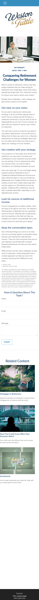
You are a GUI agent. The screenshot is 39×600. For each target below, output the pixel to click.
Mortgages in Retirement (10, 394)
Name (4, 299)
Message (5, 323)
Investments (5, 476)
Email (4, 311)
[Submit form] (7, 342)
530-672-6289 (21, 596)
